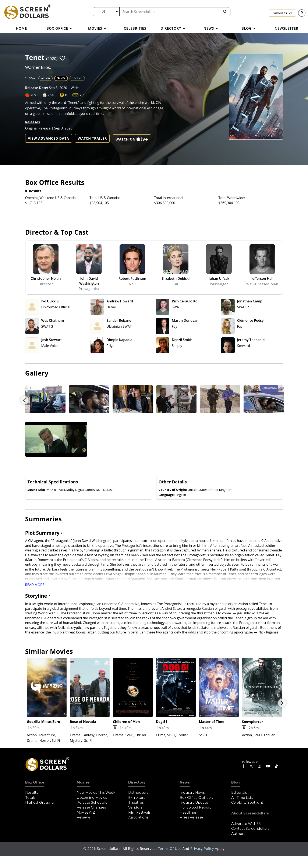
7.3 (81, 95)
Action (45, 78)
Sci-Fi (61, 78)
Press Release (191, 817)
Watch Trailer (92, 138)
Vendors (135, 807)
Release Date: (36, 87)
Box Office (34, 782)
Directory (136, 782)
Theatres (136, 802)
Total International (168, 197)
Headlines (188, 812)
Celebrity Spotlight (247, 802)
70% (34, 95)
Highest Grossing (39, 802)
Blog (235, 782)
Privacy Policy (202, 848)
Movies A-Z (86, 812)
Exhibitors (136, 798)
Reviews (84, 817)
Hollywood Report (195, 807)
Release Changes (91, 807)
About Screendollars (250, 813)
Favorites (282, 13)
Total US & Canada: (105, 197)
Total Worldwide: (232, 197)
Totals (30, 798)
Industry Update (194, 802)
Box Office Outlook (196, 798)
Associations (138, 817)
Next (282, 703)
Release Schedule (92, 802)
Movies (83, 782)
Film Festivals (139, 812)
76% (51, 95)
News (185, 782)
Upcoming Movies (92, 798)
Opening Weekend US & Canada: (51, 197)
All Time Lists (242, 798)
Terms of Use (170, 848)
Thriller (77, 78)
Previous (24, 400)
